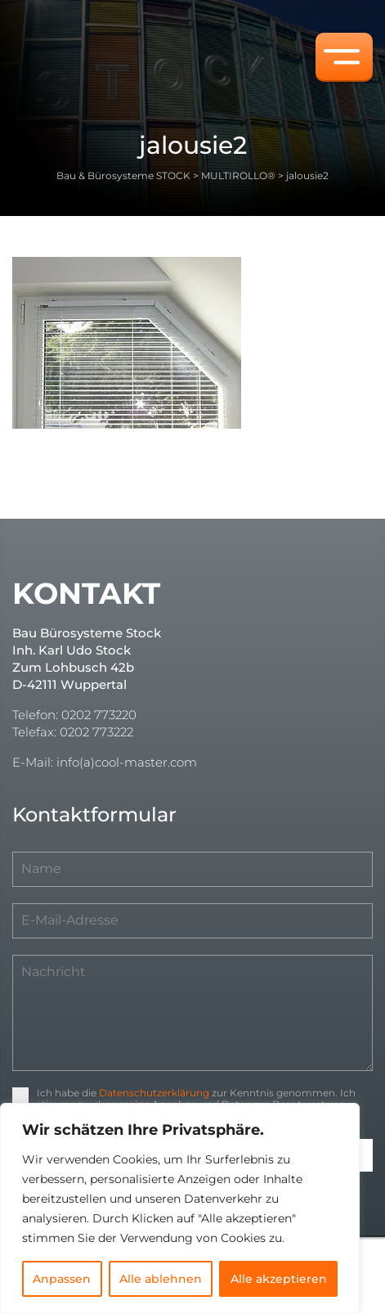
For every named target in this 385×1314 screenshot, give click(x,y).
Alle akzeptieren (279, 1278)
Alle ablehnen (160, 1278)
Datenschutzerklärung (154, 1093)
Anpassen (62, 1278)
